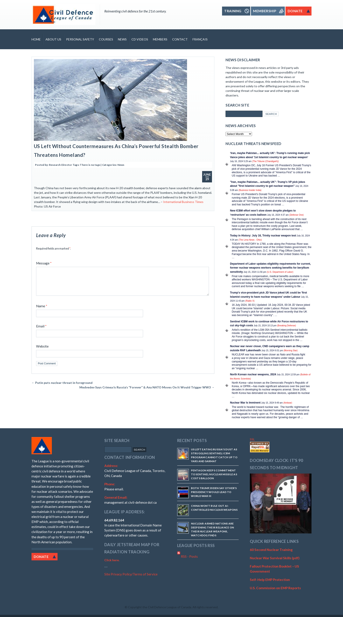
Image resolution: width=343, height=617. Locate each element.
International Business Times (183, 202)
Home (36, 39)
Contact (180, 39)
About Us (53, 39)
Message (44, 263)
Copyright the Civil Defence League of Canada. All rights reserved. (173, 607)
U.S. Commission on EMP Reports (275, 588)
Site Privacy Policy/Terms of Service (131, 574)
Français (200, 39)
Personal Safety (80, 39)
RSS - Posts (187, 556)
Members (160, 39)
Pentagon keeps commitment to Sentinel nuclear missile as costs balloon (214, 474)
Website (42, 351)
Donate (41, 557)
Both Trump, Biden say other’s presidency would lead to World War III (214, 492)
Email (41, 331)
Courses (106, 39)
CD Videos (139, 39)
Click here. (111, 560)
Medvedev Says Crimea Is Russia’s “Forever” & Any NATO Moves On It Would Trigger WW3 (146, 392)
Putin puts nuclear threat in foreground (62, 388)
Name (41, 311)
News (122, 39)
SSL (252, 439)
